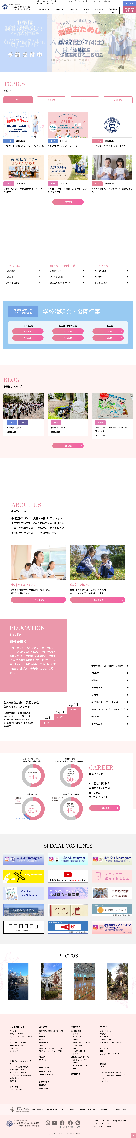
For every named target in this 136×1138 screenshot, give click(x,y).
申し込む (28, 337)
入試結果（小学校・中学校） (81, 1042)
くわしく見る (27, 331)
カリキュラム (96, 723)
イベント (84, 99)
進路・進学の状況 (45, 1071)
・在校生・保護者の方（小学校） (46, 1)
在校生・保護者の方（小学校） (111, 1072)
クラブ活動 (104, 1037)
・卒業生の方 (95, 1)
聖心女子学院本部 (119, 1109)
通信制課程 (113, 11)
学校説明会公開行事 (129, 9)
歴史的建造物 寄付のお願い (20, 1075)
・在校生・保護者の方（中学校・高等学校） (74, 1)
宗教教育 (95, 673)
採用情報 (13, 1081)
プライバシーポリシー (18, 1089)
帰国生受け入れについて (60, 282)
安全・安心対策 (15, 1048)
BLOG (102, 1067)
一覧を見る (68, 202)
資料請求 (129, 3)
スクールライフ (105, 1031)
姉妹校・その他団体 (17, 1045)
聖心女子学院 (52, 1109)
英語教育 (95, 680)
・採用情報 (39, 3)
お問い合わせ (44, 1088)
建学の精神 (14, 1031)
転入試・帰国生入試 (80, 1037)
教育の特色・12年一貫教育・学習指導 (107, 665)
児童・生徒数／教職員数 (18, 1042)
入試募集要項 (11, 270)
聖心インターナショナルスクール (94, 1109)
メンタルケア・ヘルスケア (109, 1054)
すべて (18, 99)
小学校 (75, 1034)
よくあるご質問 (12, 282)
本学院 (62, 1124)
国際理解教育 (96, 687)
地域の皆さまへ (15, 1078)
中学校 (75, 1039)
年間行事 (103, 1034)
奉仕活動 (95, 716)
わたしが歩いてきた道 (18, 1069)
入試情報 (118, 99)
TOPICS (103, 1064)
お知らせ (51, 99)
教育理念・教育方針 (17, 1034)
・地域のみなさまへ (108, 1)
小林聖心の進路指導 (46, 1074)
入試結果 (9, 276)
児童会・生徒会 (105, 1039)
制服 (101, 1051)
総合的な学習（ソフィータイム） (105, 702)
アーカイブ (14, 1051)
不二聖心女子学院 (69, 1109)
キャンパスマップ (106, 1048)
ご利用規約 (14, 1087)
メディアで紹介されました (19, 1067)
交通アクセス (51, 3)
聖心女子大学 (37, 1109)
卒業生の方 (104, 1081)
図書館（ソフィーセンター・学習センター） (108, 709)
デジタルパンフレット (18, 1072)
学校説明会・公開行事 (79, 1060)
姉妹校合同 (70, 1124)
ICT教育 (94, 694)
